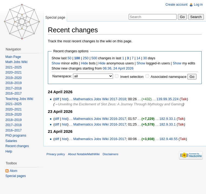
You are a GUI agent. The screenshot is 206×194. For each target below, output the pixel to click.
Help (8, 151)
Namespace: (62, 76)
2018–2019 (13, 83)
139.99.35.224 (168, 99)
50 (69, 58)
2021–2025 (13, 67)
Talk (184, 99)
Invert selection (132, 77)
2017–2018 (13, 88)
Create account (176, 4)
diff (57, 99)
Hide (84, 63)
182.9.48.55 (168, 139)
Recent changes (17, 146)
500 (94, 58)
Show (56, 63)
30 (145, 58)
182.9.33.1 (167, 119)
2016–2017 (13, 93)
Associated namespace (168, 77)
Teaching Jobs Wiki (19, 99)
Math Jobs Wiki (16, 62)
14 (138, 58)
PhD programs (15, 135)
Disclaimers (110, 154)
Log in (198, 4)
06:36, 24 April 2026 (118, 68)
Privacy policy (55, 154)
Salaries (11, 141)
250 (85, 58)
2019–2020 (13, 78)
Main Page (13, 57)
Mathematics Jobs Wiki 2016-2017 (99, 119)
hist (64, 99)
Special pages (15, 176)
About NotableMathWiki (84, 154)
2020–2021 (13, 72)
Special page (55, 17)
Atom (13, 171)
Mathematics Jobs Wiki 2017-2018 (99, 99)
